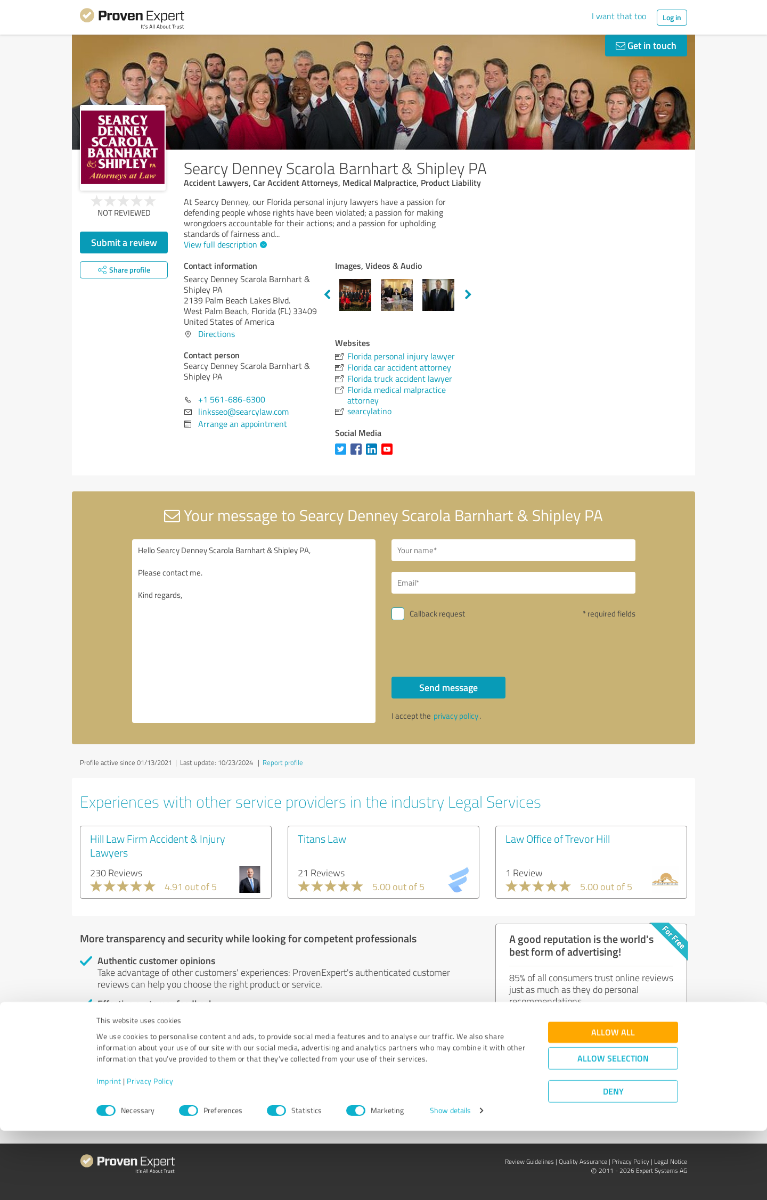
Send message (448, 687)
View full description (224, 244)
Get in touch (646, 45)
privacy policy (456, 715)
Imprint (108, 1150)
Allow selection (613, 1127)
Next (468, 295)
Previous (327, 295)
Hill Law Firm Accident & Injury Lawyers (157, 845)
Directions (216, 334)
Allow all (613, 1101)
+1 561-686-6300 (231, 399)
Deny (613, 1160)
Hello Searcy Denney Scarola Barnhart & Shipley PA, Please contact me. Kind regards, (254, 631)
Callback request (437, 613)
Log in (672, 17)
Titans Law (322, 838)
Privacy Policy (150, 1150)
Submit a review (124, 242)
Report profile (283, 762)
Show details (450, 1180)
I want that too (619, 16)
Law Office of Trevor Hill (557, 838)
